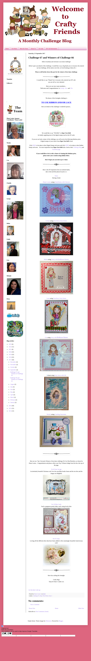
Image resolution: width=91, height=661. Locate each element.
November (13, 364)
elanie (49, 375)
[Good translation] (4, 633)
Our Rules (14, 48)
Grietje (62, 88)
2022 (10, 346)
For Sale (41, 48)
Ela (72, 88)
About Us (33, 48)
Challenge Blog (77, 147)
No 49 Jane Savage (56, 469)
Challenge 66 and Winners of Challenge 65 (16, 379)
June (11, 389)
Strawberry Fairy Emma (59, 298)
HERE (34, 145)
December (13, 362)
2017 (10, 359)
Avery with (54, 259)
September (13, 370)
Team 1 (50, 595)
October (12, 367)
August (12, 384)
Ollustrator (48, 621)
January (12, 402)
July (11, 387)
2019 (10, 354)
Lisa (46, 337)
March (12, 397)
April (12, 394)
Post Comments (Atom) (42, 611)
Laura (48, 298)
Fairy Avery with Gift (60, 375)
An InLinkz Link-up (34, 590)
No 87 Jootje (56, 538)
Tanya (56, 176)
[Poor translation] (9, 633)
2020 (10, 352)
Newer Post (32, 608)
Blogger (61, 621)
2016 (10, 405)
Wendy (49, 414)
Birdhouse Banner (63, 259)
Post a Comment (34, 604)
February (13, 400)
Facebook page (56, 149)
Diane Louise (47, 182)
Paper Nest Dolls (44, 595)
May (11, 392)
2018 (10, 357)
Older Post (81, 608)
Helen (45, 259)
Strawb (56, 221)
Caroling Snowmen (60, 414)
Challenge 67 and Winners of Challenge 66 (16, 373)
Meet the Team (24, 48)
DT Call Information (51, 48)
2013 (10, 411)
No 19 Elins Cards (56, 504)
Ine (66, 88)
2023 (10, 344)
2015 (10, 408)
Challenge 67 (36, 595)
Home (7, 48)
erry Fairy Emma (62, 221)
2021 (10, 349)
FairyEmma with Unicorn (62, 182)
